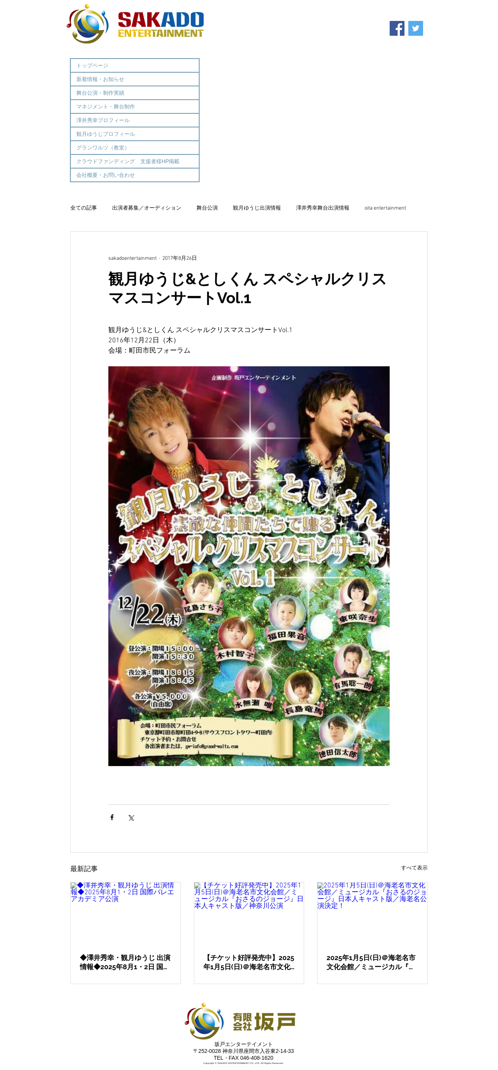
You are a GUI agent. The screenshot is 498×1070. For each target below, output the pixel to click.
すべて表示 (414, 868)
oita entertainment (385, 208)
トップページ (92, 65)
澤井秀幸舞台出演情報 (322, 208)
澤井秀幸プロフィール (103, 120)
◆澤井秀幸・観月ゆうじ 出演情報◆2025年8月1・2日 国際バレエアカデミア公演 (125, 962)
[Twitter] (415, 28)
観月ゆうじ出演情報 (257, 208)
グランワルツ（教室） (103, 148)
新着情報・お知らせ (100, 79)
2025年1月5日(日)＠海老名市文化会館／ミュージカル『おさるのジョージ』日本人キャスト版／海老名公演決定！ (371, 962)
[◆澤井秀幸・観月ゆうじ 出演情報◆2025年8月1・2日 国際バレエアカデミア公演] (126, 913)
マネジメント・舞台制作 (105, 106)
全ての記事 (83, 208)
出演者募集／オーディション (146, 208)
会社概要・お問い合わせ (105, 175)
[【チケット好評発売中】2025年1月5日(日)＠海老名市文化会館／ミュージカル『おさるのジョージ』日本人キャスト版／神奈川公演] (249, 913)
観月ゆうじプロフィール (105, 134)
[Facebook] (397, 28)
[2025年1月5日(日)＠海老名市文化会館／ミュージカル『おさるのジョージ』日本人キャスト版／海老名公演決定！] (372, 913)
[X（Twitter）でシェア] (130, 817)
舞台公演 (207, 208)
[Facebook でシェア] (112, 817)
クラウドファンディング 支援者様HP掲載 (127, 161)
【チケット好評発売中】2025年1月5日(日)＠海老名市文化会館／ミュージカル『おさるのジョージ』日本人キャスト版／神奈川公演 (248, 962)
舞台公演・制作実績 (100, 93)
